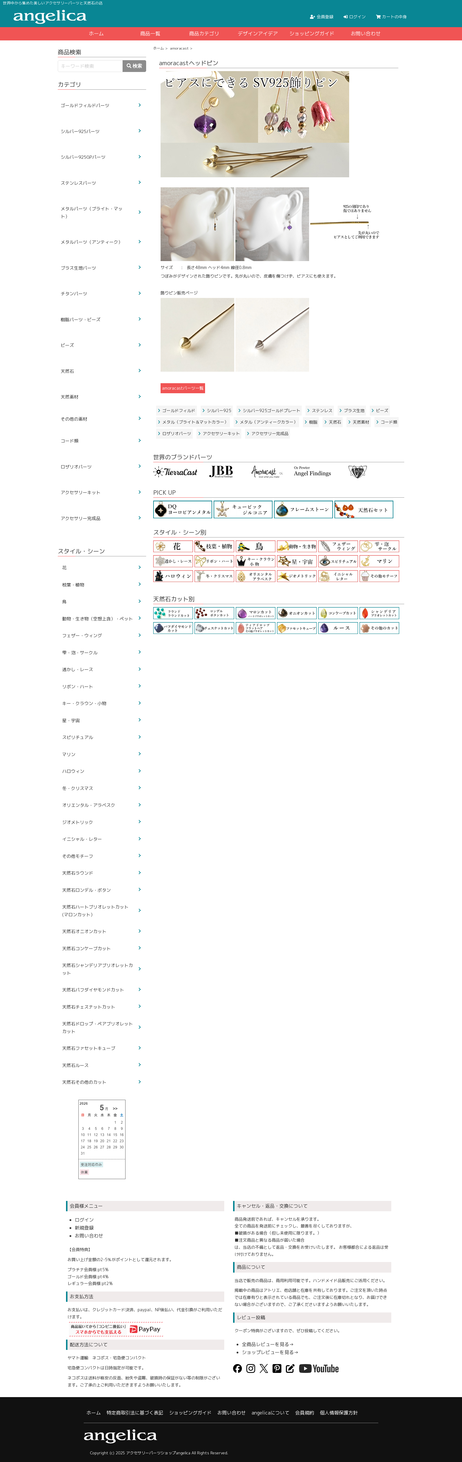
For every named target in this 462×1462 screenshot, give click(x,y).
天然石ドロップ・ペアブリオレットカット (97, 1028)
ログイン (84, 1220)
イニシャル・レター (82, 839)
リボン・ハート (77, 687)
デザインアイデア (258, 33)
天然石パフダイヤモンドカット (93, 990)
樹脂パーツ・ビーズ (80, 320)
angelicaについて (270, 1412)
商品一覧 (150, 33)
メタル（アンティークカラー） (266, 422)
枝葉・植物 (73, 585)
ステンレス (319, 410)
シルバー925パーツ (80, 131)
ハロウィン (73, 771)
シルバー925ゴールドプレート (269, 410)
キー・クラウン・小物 (84, 703)
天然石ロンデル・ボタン (86, 890)
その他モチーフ (77, 856)
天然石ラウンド (77, 873)
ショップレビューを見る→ (270, 1352)
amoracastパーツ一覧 (183, 388)
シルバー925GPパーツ (83, 157)
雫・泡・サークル (80, 653)
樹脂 (310, 422)
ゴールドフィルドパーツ (85, 105)
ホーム (96, 33)
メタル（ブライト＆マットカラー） (193, 422)
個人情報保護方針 (339, 1412)
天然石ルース (75, 1065)
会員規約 (304, 1412)
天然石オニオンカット (84, 931)
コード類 (386, 422)
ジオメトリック (77, 822)
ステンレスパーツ (78, 183)
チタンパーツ (74, 294)
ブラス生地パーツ (78, 268)
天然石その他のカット (84, 1082)
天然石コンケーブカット (86, 948)
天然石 (332, 422)
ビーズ (379, 410)
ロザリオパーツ (174, 433)
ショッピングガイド (311, 33)
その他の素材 (74, 419)
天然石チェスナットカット (88, 1007)
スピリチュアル (77, 737)
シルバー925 (216, 410)
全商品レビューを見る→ (268, 1344)
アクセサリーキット (219, 433)
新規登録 (84, 1228)
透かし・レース (77, 669)
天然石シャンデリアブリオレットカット (97, 969)
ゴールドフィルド (176, 410)
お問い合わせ (366, 33)
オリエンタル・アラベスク (88, 805)
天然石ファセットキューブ (88, 1048)
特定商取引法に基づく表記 (135, 1412)
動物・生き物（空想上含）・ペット (97, 619)
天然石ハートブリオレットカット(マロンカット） (95, 911)
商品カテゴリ (204, 33)
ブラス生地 (351, 410)
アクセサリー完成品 (267, 433)
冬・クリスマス (77, 788)
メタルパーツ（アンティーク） (92, 242)
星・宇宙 (71, 720)
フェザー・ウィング (82, 635)
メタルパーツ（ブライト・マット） (92, 212)
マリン (68, 754)
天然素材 (358, 422)
